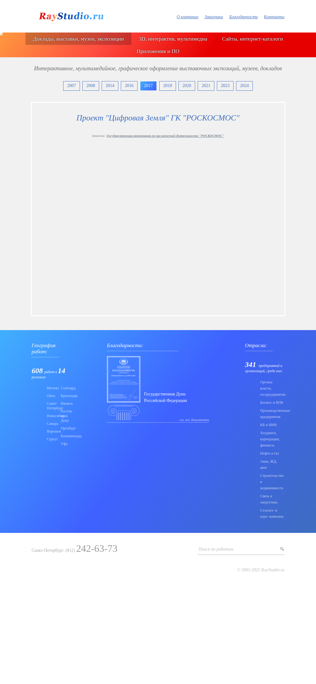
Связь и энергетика (269, 499)
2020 (186, 85)
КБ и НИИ (268, 425)
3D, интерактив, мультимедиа (173, 39)
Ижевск (66, 403)
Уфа (64, 444)
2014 (110, 85)
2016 (129, 85)
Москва (52, 388)
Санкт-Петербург (52, 405)
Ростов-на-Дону (66, 416)
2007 (71, 85)
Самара (52, 423)
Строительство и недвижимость (272, 481)
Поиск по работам (216, 549)
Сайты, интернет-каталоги (252, 39)
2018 (167, 85)
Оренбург (66, 428)
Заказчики (213, 17)
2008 (90, 85)
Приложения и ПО (158, 51)
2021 (206, 85)
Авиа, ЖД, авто (268, 464)
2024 (244, 85)
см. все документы (194, 420)
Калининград (66, 436)
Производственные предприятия (272, 413)
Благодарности (243, 17)
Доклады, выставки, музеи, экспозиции (78, 39)
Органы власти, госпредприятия (272, 388)
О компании (187, 17)
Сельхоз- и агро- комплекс (272, 513)
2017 (148, 85)
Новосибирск (52, 416)
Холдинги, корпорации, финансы (270, 439)
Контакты (274, 17)
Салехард (66, 388)
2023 (225, 85)
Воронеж (52, 431)
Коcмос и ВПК (271, 402)
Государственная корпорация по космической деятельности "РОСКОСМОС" (165, 135)
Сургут (52, 439)
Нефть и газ (269, 453)
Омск (51, 396)
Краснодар (66, 396)
